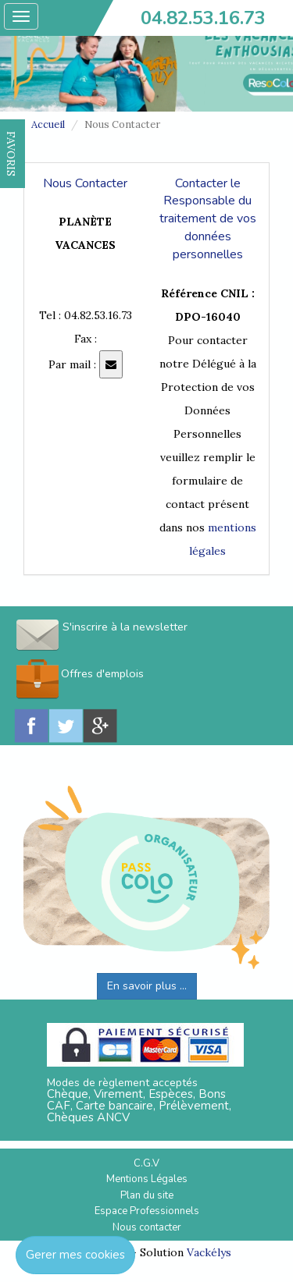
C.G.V (146, 1163)
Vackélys (209, 1252)
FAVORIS (11, 153)
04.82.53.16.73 (203, 17)
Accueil (48, 124)
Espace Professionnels (147, 1211)
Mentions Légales (147, 1179)
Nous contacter (147, 1227)
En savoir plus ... (147, 985)
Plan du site (146, 1195)
